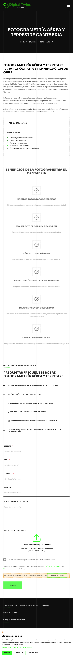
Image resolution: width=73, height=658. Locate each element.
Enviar (13, 589)
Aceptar (7, 653)
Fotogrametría (46, 42)
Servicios (32, 42)
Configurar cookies (57, 575)
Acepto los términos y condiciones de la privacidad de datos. (31, 562)
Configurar (33, 653)
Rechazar (19, 653)
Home (22, 42)
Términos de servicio (11, 571)
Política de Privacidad (52, 568)
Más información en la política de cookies (17, 647)
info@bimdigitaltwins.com (14, 622)
